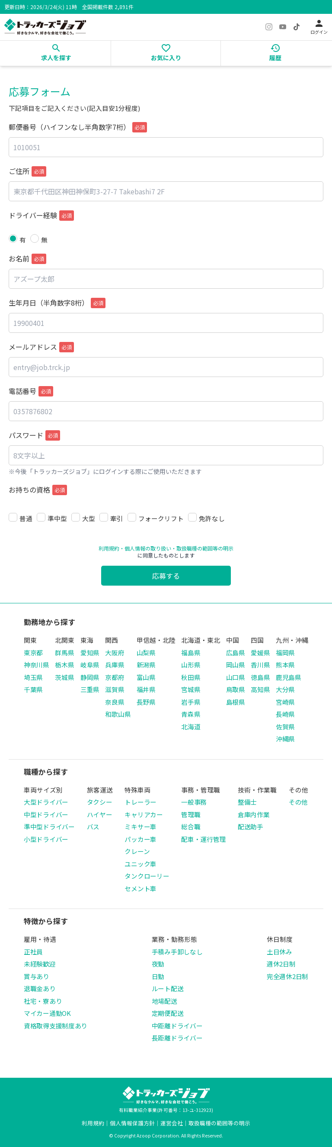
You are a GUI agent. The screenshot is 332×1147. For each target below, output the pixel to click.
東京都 (33, 652)
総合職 (190, 826)
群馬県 (64, 652)
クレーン (137, 851)
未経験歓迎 (40, 963)
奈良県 (114, 701)
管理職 (190, 814)
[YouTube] (282, 26)
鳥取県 (235, 689)
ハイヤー (99, 814)
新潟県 (146, 664)
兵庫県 (114, 664)
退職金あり (40, 988)
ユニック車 (140, 863)
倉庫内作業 (254, 814)
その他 (298, 801)
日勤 (158, 976)
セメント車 (140, 888)
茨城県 (64, 677)
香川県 (260, 664)
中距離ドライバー (177, 1025)
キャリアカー (143, 814)
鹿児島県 (288, 677)
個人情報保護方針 (132, 1123)
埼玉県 (33, 677)
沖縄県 (285, 738)
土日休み (279, 951)
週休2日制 (281, 963)
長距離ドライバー (177, 1037)
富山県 (146, 677)
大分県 (285, 689)
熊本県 (285, 664)
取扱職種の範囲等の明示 (219, 1123)
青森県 (190, 713)
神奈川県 (36, 664)
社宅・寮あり (43, 1000)
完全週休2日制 (287, 976)
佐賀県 (285, 726)
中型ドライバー (46, 814)
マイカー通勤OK (47, 1013)
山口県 (235, 677)
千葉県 (33, 689)
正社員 (33, 951)
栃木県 (64, 664)
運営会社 (171, 1123)
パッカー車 (140, 839)
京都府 (114, 677)
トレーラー (140, 801)
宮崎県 (285, 701)
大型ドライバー (46, 801)
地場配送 (164, 1000)
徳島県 (260, 677)
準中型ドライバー (49, 826)
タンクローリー (146, 875)
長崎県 (285, 713)
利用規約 (109, 548)
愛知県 (89, 652)
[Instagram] (268, 26)
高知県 (260, 689)
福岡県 (285, 652)
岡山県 (235, 664)
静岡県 (89, 677)
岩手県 (190, 701)
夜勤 (158, 963)
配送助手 (250, 826)
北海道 (190, 726)
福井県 (146, 689)
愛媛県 (260, 652)
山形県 (190, 664)
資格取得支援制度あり (55, 1025)
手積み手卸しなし (177, 951)
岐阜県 (89, 664)
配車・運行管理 (203, 839)
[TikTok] (296, 26)
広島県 (235, 652)
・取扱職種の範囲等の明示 (202, 548)
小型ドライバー (46, 839)
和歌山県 (118, 713)
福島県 (190, 652)
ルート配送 (168, 988)
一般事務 (194, 801)
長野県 (146, 701)
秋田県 (190, 677)
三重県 (89, 689)
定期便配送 (168, 1013)
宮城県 (190, 689)
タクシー (99, 801)
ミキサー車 (140, 826)
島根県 (235, 701)
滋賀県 (114, 689)
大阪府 (114, 652)
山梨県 (146, 652)
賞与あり (36, 976)
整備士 (247, 801)
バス (93, 826)
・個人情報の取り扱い (145, 548)
